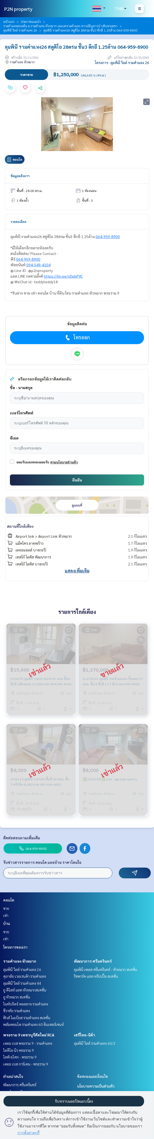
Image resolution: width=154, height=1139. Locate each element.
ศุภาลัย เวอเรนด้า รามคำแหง (24, 976)
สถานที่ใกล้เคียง (20, 526)
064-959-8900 (108, 236)
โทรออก (77, 337)
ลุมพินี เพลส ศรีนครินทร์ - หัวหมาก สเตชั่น (105, 969)
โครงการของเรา (15, 947)
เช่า (5, 915)
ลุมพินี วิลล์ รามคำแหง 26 (20, 30)
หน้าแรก (9, 21)
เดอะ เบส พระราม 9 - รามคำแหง (27, 1043)
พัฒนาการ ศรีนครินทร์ (93, 961)
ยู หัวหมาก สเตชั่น (16, 996)
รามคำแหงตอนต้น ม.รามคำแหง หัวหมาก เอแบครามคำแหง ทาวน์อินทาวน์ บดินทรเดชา (60, 26)
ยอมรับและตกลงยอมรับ (32, 462)
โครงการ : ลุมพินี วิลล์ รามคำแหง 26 (122, 62)
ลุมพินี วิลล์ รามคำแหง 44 (22, 983)
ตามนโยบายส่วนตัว (64, 462)
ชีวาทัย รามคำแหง (16, 1010)
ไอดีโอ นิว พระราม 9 (18, 1050)
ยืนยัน (77, 479)
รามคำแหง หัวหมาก (19, 961)
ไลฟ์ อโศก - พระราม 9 (20, 1056)
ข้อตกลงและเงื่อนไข (92, 1076)
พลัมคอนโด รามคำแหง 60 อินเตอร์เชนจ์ (33, 1024)
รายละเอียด (18, 221)
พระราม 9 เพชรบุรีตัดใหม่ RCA (28, 1034)
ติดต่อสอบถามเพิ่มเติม (21, 837)
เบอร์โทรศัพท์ (21, 412)
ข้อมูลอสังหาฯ (20, 176)
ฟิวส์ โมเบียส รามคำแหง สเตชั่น (26, 1017)
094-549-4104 (38, 264)
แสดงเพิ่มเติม (77, 571)
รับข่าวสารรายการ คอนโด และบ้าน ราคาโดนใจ (42, 862)
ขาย (6, 908)
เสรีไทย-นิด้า (84, 1034)
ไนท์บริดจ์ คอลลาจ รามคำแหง (25, 1003)
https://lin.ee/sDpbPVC (63, 276)
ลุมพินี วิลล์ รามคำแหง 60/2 (95, 1043)
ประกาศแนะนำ (31, 21)
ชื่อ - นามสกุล (21, 387)
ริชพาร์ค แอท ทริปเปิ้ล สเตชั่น (96, 976)
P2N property (18, 9)
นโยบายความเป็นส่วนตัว (95, 1086)
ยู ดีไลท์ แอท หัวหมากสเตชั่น (24, 989)
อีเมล (14, 437)
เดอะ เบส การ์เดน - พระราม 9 (25, 1063)
